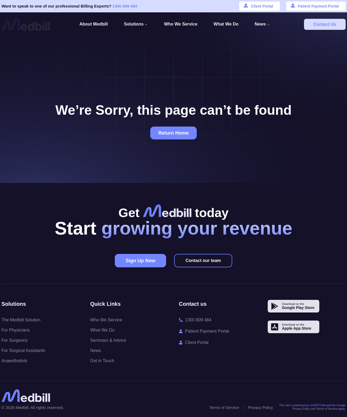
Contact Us (324, 24)
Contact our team (203, 260)
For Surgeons (15, 340)
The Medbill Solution (21, 320)
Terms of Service (224, 407)
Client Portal (262, 6)
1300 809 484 (124, 6)
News (95, 350)
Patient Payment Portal (318, 6)
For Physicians (16, 330)
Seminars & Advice (108, 340)
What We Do (102, 330)
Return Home (173, 133)
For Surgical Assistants (23, 350)
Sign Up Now (140, 260)
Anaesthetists (14, 360)
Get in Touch (102, 360)
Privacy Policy (260, 407)
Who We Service (106, 320)
